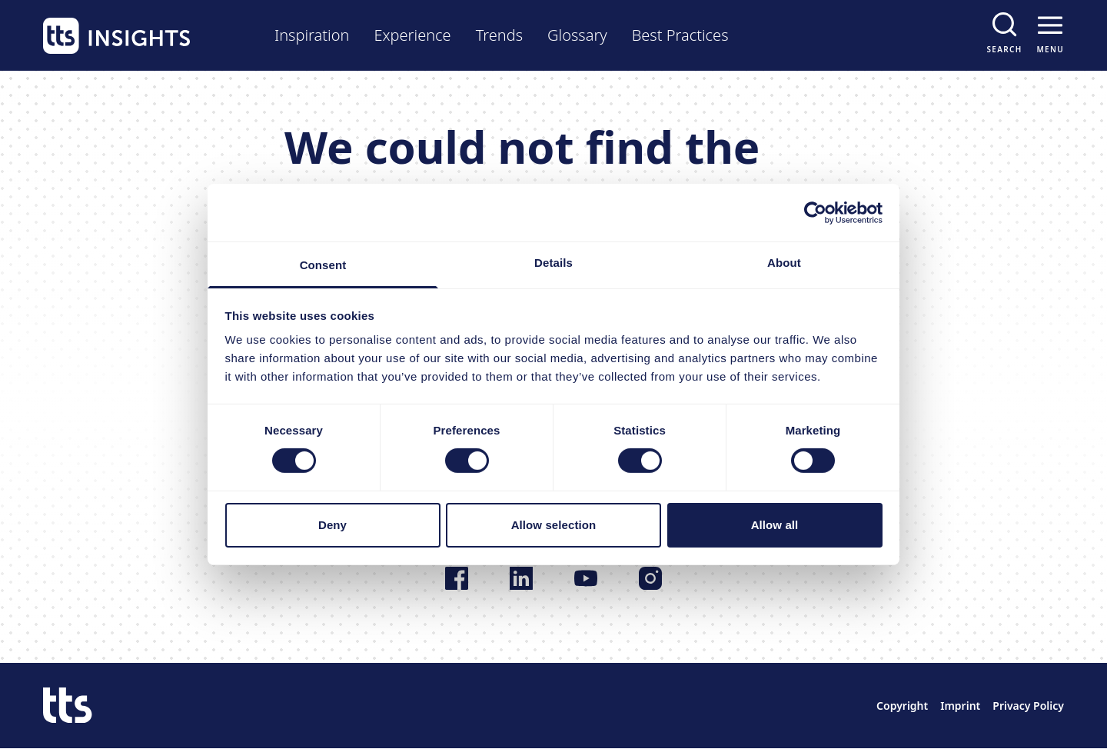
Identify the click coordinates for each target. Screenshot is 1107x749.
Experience (412, 35)
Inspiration (311, 35)
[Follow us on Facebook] (457, 578)
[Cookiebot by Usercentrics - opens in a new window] (815, 212)
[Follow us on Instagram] (650, 578)
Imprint (960, 705)
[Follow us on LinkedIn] (521, 578)
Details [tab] (553, 262)
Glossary (577, 35)
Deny (332, 524)
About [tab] (784, 262)
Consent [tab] (323, 264)
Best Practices (680, 35)
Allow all (775, 524)
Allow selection (554, 524)
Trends (499, 35)
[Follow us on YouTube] (586, 578)
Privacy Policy (1028, 705)
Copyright (902, 705)
